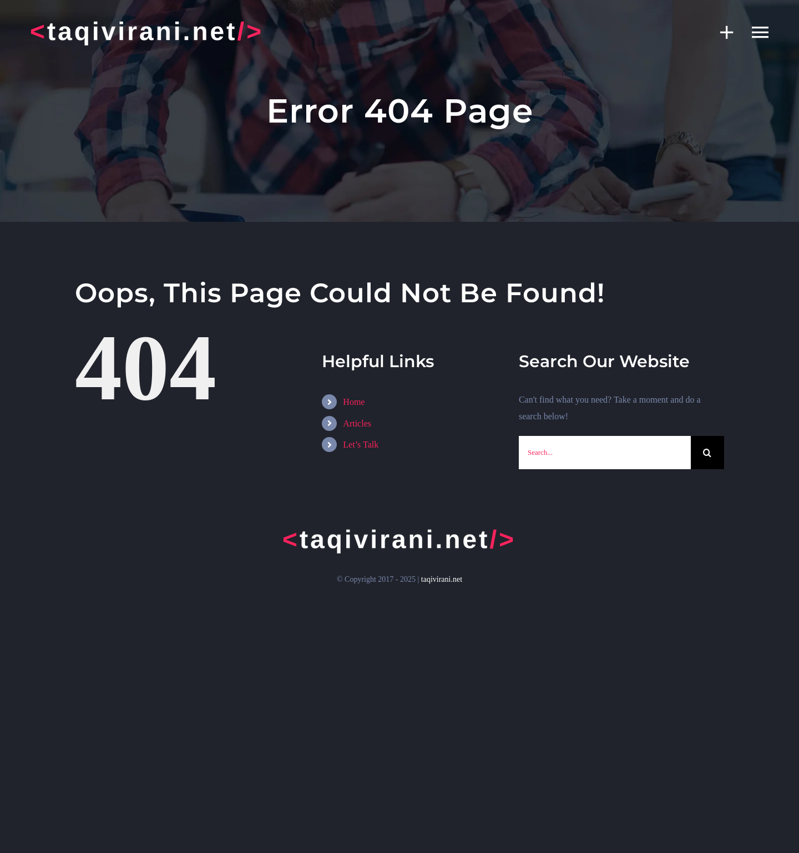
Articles (357, 423)
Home (354, 402)
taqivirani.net (441, 579)
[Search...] (605, 452)
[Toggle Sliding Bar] (721, 32)
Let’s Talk (360, 444)
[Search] (707, 452)
